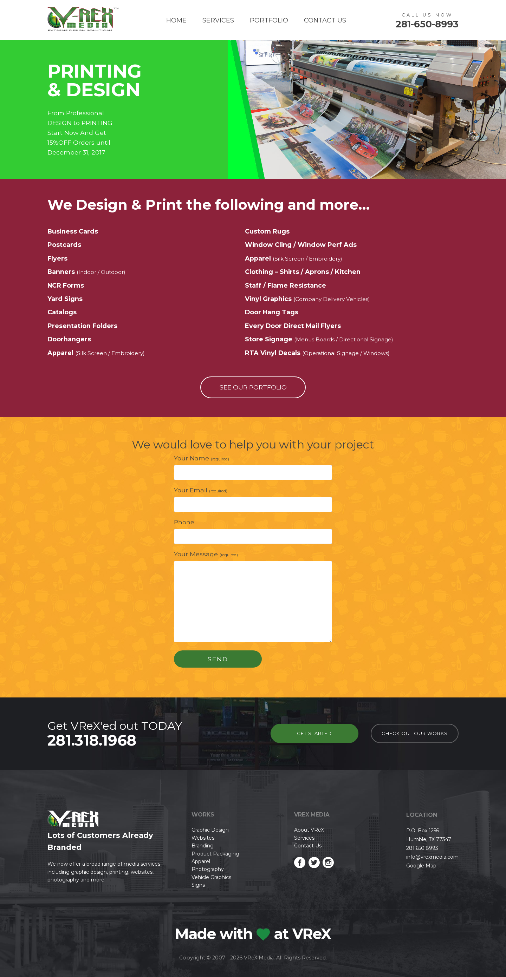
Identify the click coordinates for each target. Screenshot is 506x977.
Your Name (201, 458)
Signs (198, 885)
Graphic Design (210, 830)
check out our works (415, 733)
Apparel (201, 861)
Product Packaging (215, 854)
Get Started (314, 733)
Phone (184, 522)
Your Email (200, 490)
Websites (203, 838)
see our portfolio (253, 387)
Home (176, 20)
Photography (208, 869)
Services (218, 20)
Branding (203, 845)
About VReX (309, 830)
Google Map (421, 866)
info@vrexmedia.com (432, 857)
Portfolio (269, 20)
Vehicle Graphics (211, 877)
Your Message (206, 554)
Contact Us (325, 20)
